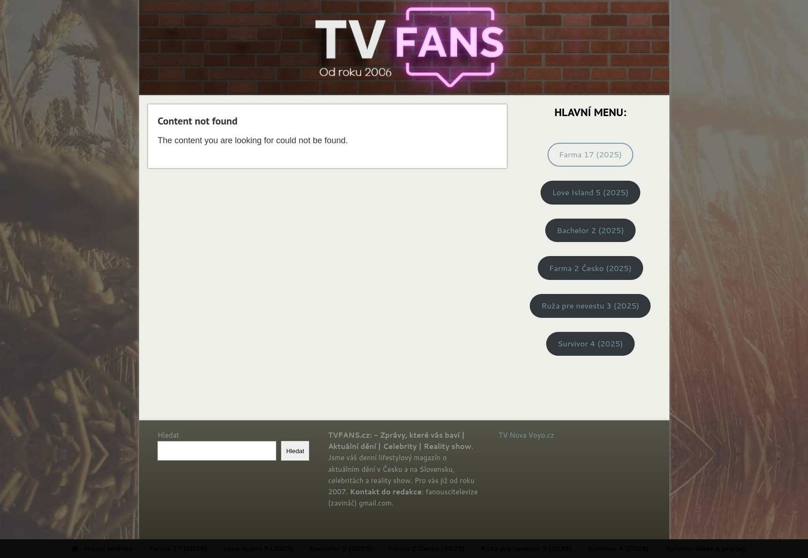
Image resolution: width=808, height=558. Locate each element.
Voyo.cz (541, 435)
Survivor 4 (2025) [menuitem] (653, 548)
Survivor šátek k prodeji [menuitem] (741, 548)
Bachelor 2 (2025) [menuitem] (377, 548)
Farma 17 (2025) (590, 154)
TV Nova (512, 435)
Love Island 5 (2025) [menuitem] (294, 548)
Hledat (168, 435)
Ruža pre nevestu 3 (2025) (590, 305)
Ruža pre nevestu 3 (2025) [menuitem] (562, 548)
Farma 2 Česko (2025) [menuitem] (462, 548)
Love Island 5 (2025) (590, 192)
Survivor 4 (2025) (590, 343)
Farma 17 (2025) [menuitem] (214, 548)
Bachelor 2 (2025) (590, 230)
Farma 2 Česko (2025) (590, 268)
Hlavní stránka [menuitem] (138, 548)
